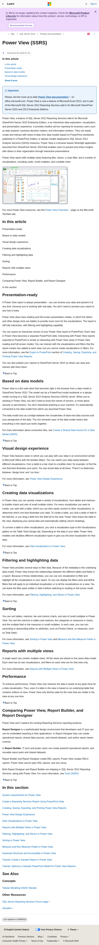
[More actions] (94, 34)
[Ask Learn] (89, 34)
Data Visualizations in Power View (47, 546)
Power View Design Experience (46, 479)
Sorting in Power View (41, 639)
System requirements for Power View (21, 795)
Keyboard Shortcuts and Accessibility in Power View (29, 853)
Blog (40, 936)
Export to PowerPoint (40, 352)
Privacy (63, 936)
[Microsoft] (49, 4)
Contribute (52, 936)
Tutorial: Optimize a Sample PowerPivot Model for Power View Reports (39, 866)
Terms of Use (37, 941)
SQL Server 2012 (27, 34)
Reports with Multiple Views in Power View (52, 669)
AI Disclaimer (8, 936)
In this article (10, 64)
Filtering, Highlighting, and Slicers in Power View (55, 594)
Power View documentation (53, 97)
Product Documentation (50, 34)
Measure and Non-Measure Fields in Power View (27, 847)
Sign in (93, 4)
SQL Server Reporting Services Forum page (25, 901)
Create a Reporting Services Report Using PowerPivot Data (33, 801)
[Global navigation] (3, 4)
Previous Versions (26, 936)
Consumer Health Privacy (14, 941)
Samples (6, 908)
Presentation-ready (13, 68)
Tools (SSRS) (72, 773)
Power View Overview (56, 210)
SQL (13, 34)
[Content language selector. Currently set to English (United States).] (16, 929)
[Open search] (86, 4)
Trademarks (52, 941)
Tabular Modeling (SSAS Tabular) (19, 888)
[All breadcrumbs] (4, 34)
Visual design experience (16, 76)
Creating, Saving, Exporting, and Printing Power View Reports (34, 808)
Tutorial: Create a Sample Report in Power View (27, 859)
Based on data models (15, 72)
